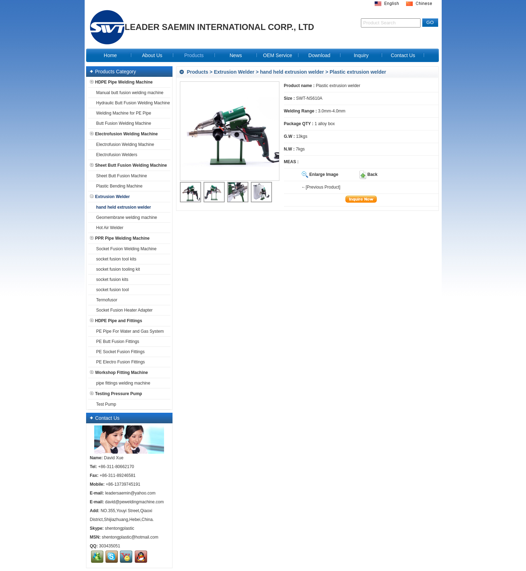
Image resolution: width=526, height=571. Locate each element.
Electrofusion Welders (115, 154)
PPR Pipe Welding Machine (120, 238)
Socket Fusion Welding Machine (125, 248)
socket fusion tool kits (115, 259)
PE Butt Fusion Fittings (116, 341)
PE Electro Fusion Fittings (119, 362)
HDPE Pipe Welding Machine (121, 82)
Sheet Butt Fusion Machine (120, 175)
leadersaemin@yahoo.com (130, 493)
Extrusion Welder (234, 72)
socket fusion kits (110, 279)
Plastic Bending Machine (118, 186)
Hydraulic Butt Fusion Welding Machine (131, 102)
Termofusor (105, 299)
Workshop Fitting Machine (119, 372)
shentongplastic (119, 528)
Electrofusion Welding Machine (124, 133)
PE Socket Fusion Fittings (119, 351)
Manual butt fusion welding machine (128, 92)
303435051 (109, 546)
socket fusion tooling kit (116, 269)
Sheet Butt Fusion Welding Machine (128, 165)
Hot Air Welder (108, 227)
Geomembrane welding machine (125, 217)
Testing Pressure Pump (116, 393)
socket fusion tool (111, 289)
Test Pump (104, 404)
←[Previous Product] (321, 187)
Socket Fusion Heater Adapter (123, 310)
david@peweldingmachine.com (134, 501)
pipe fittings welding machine (121, 383)
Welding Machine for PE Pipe (122, 113)
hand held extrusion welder (292, 72)
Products (197, 72)
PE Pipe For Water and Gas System (128, 331)
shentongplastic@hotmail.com (130, 537)
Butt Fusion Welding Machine (122, 123)
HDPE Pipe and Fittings (116, 320)
